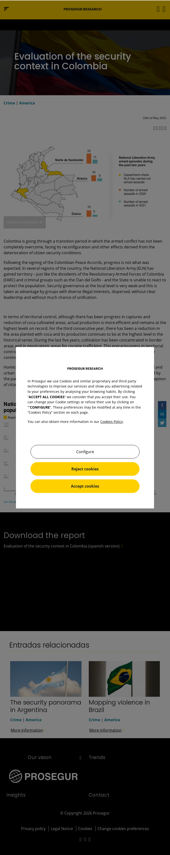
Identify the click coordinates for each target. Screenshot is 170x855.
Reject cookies (85, 469)
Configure (85, 451)
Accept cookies (85, 486)
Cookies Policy (111, 421)
